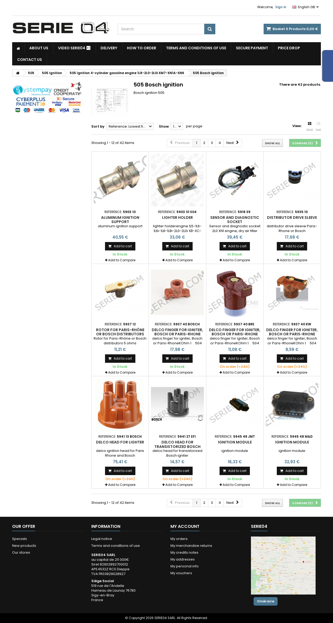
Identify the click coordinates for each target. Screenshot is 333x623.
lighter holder (177, 217)
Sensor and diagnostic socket (234, 219)
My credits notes (184, 552)
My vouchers (181, 573)
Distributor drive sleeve (292, 217)
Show (164, 126)
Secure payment (252, 48)
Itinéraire (265, 601)
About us (38, 48)
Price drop (289, 48)
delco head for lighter (120, 442)
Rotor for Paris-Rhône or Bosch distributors (120, 332)
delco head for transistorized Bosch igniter (177, 446)
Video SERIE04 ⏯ (74, 48)
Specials (19, 538)
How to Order (141, 48)
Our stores (21, 552)
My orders (179, 538)
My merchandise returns (191, 545)
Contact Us (29, 59)
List (318, 127)
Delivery (109, 48)
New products (24, 545)
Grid (309, 127)
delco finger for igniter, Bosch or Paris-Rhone (177, 332)
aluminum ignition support (120, 219)
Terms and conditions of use (196, 48)
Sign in (280, 7)
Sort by (97, 126)
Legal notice (101, 538)
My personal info (184, 566)
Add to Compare (121, 260)
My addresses (182, 559)
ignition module (235, 442)
